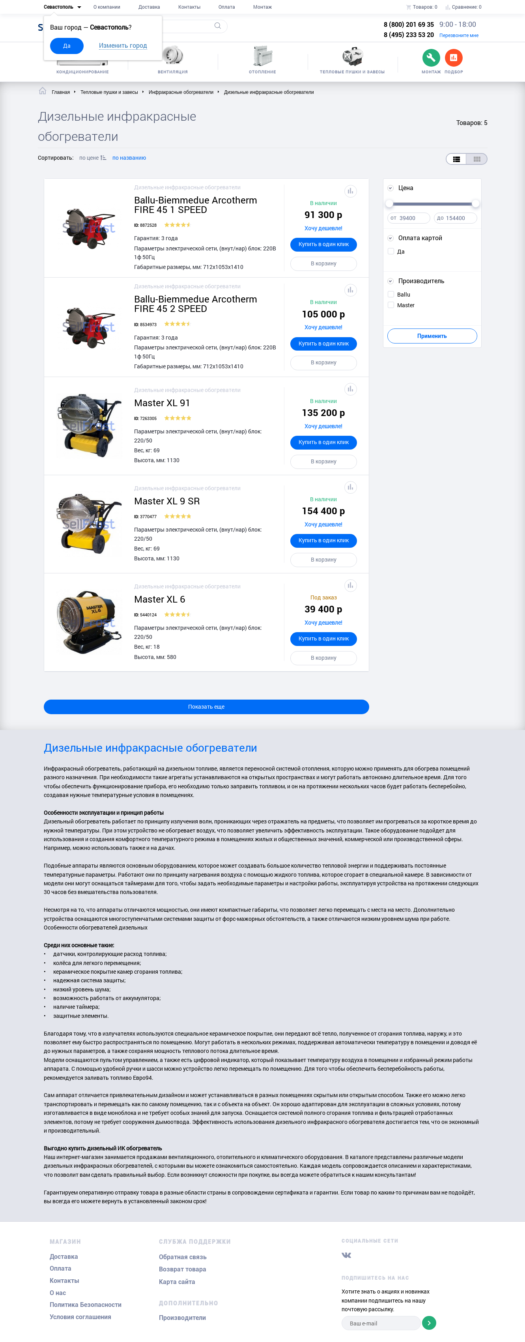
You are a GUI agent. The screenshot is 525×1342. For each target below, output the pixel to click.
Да (67, 45)
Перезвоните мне (458, 35)
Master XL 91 (162, 402)
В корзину (323, 263)
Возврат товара (182, 1269)
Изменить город (123, 45)
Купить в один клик (324, 244)
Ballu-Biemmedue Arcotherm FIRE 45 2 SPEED (195, 304)
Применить (432, 336)
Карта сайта (177, 1282)
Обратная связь (183, 1257)
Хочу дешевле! (323, 228)
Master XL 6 (159, 599)
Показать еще (206, 706)
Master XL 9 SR (167, 501)
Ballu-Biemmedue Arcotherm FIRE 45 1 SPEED (195, 205)
